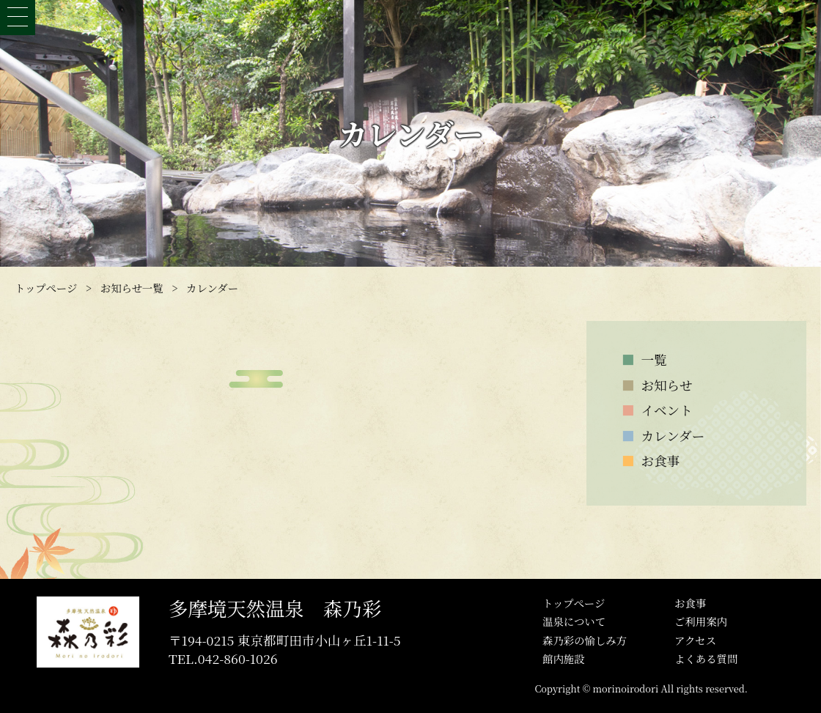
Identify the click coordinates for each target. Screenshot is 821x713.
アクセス (695, 640)
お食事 (690, 602)
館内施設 (563, 658)
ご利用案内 (700, 621)
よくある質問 (705, 658)
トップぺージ (573, 602)
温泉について (573, 621)
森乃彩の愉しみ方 (584, 640)
